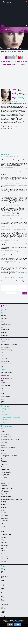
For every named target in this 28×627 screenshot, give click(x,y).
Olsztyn (2, 592)
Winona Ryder (15, 100)
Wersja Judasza (4, 318)
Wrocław (2, 612)
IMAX (2, 388)
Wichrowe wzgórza (4, 545)
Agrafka (2, 380)
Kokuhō (2, 475)
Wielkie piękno (4, 551)
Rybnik (2, 599)
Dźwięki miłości (4, 461)
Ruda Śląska (3, 597)
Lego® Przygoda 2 (5, 486)
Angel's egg (3, 323)
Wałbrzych (3, 611)
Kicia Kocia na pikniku (5, 469)
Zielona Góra (3, 616)
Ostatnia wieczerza (4, 332)
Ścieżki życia (3, 528)
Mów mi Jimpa (4, 310)
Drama (2, 346)
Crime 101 (3, 445)
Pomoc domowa (4, 518)
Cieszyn (2, 573)
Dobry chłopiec (4, 453)
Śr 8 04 (8, 57)
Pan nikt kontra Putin (5, 509)
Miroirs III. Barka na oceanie (6, 372)
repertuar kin (5, 48)
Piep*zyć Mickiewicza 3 (5, 515)
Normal (2, 374)
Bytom (2, 572)
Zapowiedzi (6, 339)
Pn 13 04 (22, 57)
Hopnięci (3, 411)
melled (2, 212)
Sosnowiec (3, 603)
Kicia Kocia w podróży (5, 471)
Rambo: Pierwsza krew (5, 525)
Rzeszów (2, 600)
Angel (2, 429)
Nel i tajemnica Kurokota (6, 496)
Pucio (2, 366)
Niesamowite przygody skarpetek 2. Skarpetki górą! (11, 499)
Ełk (1, 579)
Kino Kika (2, 391)
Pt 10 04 (13, 57)
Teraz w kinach (8, 426)
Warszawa (3, 609)
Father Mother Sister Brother (7, 463)
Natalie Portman (19, 98)
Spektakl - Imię (4, 532)
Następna (21, 277)
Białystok (3, 568)
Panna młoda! (3, 512)
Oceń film (10, 128)
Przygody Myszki (4, 521)
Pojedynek (3, 517)
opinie (20, 48)
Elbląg (2, 577)
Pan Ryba (3, 334)
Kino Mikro (3, 393)
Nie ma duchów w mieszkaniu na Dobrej (9, 498)
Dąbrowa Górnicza (4, 576)
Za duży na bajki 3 (5, 414)
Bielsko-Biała (3, 569)
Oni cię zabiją (3, 315)
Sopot (2, 601)
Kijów (2, 390)
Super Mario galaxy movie (6, 349)
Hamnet (2, 466)
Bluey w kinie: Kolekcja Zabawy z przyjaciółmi (11, 417)
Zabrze (2, 613)
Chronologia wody (4, 358)
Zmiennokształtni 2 (5, 558)
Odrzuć (10, 624)
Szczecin (2, 605)
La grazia (2, 480)
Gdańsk (2, 580)
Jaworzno (3, 584)
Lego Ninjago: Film (4, 482)
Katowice (3, 585)
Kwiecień (2, 360)
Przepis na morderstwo (5, 347)
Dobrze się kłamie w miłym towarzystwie (9, 344)
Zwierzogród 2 (4, 559)
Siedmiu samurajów (5, 529)
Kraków (2, 588)
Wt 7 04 (6, 57)
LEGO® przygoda (4, 485)
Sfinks (2, 402)
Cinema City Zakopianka (6, 385)
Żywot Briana (3, 561)
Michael (2, 370)
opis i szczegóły (12, 48)
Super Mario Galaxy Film (7, 408)
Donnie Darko (3, 456)
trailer (17, 48)
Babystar (2, 356)
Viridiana (2, 539)
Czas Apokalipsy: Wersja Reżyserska (8, 447)
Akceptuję (17, 624)
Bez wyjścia (3, 437)
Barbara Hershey (21, 100)
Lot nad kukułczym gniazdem (7, 488)
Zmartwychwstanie (4, 556)
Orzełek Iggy (3, 504)
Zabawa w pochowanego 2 (6, 350)
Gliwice (2, 583)
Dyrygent (3, 460)
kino (7, 2)
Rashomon (3, 526)
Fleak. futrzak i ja (4, 326)
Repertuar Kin (7, 378)
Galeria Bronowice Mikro (6, 387)
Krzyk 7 (2, 479)
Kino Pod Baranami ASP (5, 396)
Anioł (2, 433)
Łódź (2, 591)
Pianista (2, 364)
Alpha (2, 321)
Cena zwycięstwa (4, 309)
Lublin (2, 589)
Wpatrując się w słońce (5, 367)
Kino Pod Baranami (5, 394)
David (2, 313)
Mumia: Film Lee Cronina (6, 363)
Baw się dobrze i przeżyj (6, 324)
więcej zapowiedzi (5, 375)
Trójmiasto (3, 608)
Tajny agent (3, 316)
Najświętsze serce (4, 494)
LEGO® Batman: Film (5, 483)
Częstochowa (3, 575)
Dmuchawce (3, 342)
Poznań (2, 595)
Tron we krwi (3, 537)
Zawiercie (3, 615)
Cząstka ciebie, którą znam (6, 448)
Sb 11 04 (16, 57)
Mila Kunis (25, 98)
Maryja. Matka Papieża (5, 361)
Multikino (2, 399)
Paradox (2, 401)
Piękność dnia (3, 513)
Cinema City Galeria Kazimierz (7, 383)
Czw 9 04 (11, 57)
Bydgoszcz (3, 571)
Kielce (2, 587)
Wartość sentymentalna (5, 540)
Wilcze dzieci (3, 553)
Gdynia (2, 581)
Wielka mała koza (4, 548)
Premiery (6, 306)
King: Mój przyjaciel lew (5, 474)
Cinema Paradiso (4, 444)
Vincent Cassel (15, 101)
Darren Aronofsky (8, 31)
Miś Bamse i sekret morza (6, 327)
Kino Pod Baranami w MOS (6, 398)
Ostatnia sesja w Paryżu (6, 330)
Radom (2, 596)
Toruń (2, 607)
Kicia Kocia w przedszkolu (6, 472)
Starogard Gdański (4, 604)
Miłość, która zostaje (5, 329)
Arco (2, 355)
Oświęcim (3, 593)
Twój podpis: (3, 293)
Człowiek (2, 450)
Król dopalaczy (5, 420)
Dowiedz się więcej (19, 621)
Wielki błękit (3, 550)
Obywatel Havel (4, 501)
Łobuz (2, 352)
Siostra (2, 531)
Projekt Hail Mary (4, 335)
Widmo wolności (4, 547)
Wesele (2, 544)
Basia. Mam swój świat (5, 434)
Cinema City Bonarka (5, 382)
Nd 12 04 (19, 57)
